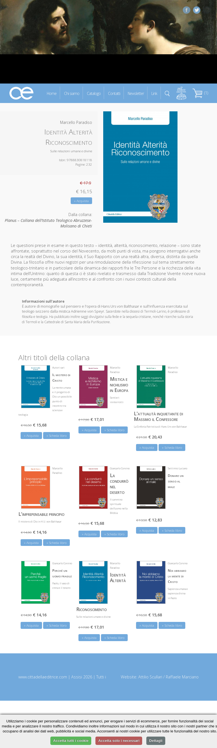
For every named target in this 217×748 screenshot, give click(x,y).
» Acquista (81, 201)
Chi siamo (71, 93)
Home (51, 93)
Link (154, 93)
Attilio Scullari (150, 677)
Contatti (114, 93)
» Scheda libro (56, 435)
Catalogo (94, 93)
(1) (200, 92)
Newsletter (136, 93)
